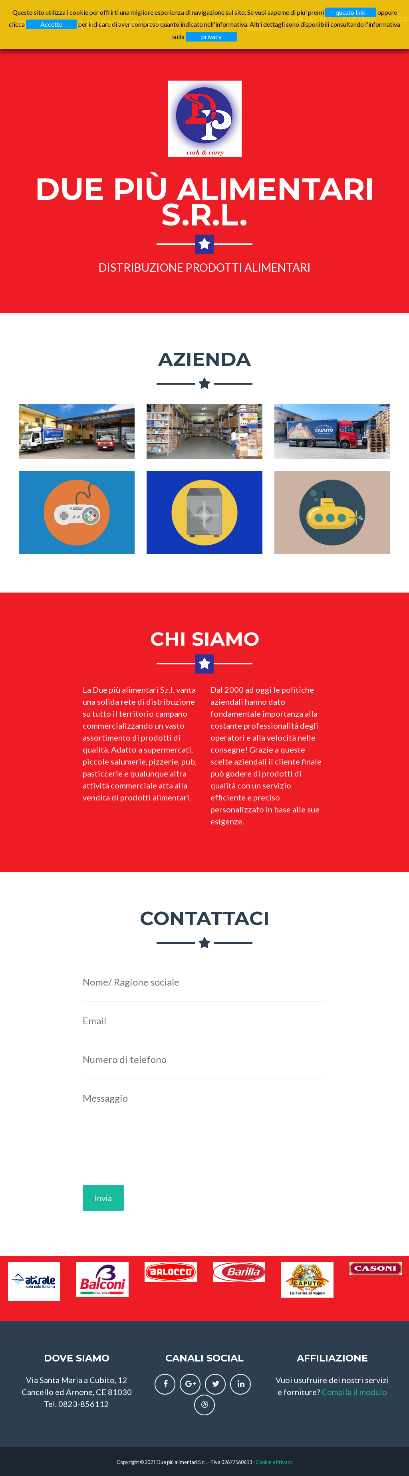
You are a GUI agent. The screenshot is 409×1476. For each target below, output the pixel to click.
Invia (103, 1198)
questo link (350, 12)
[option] (34, 1281)
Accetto (51, 24)
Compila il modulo (354, 1392)
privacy (211, 36)
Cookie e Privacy (274, 1462)
